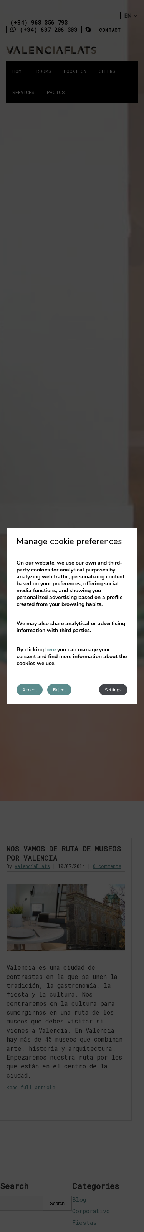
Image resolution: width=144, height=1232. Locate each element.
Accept (29, 690)
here (50, 649)
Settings (113, 690)
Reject (59, 690)
